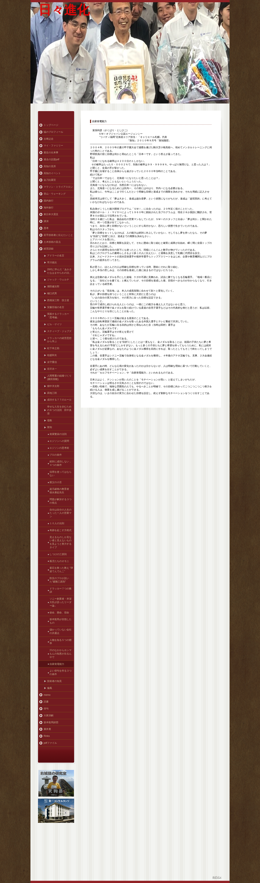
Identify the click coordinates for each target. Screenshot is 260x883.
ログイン (216, 877)
